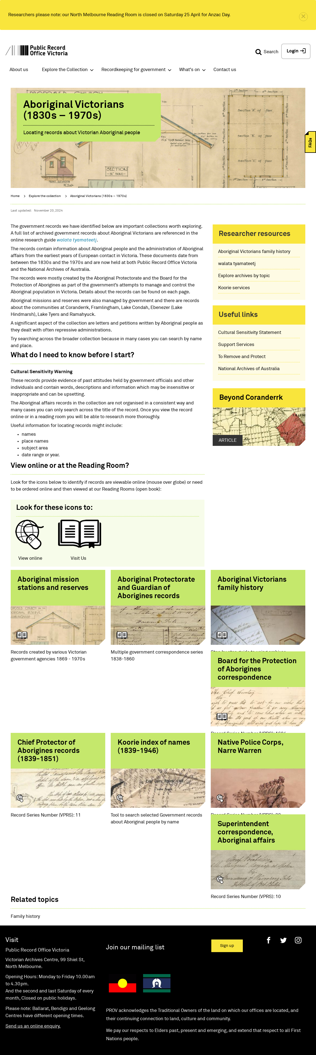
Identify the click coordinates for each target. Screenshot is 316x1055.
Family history (25, 874)
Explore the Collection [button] (65, 69)
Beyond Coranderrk (251, 397)
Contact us (224, 69)
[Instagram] (298, 897)
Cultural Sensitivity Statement (249, 332)
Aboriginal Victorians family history (254, 251)
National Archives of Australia (249, 369)
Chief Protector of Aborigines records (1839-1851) (149, 685)
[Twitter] (283, 897)
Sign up (227, 903)
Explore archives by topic (244, 276)
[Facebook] (268, 897)
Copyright (92, 1024)
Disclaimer (127, 1024)
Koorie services (234, 288)
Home (15, 196)
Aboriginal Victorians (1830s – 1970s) (98, 196)
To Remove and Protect (242, 357)
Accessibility (56, 1024)
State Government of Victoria (206, 1024)
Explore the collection (45, 196)
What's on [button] (189, 69)
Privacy (159, 1024)
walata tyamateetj (77, 240)
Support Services (236, 344)
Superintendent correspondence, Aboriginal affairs (146, 782)
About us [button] (19, 69)
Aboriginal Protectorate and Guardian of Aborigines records (156, 588)
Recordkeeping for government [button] (133, 69)
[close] (303, 16)
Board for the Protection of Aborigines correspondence (57, 685)
